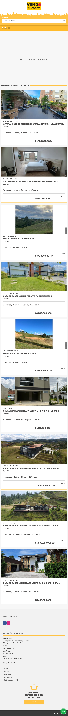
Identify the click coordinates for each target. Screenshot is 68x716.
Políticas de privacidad (11, 680)
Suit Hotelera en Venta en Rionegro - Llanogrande (30, 181)
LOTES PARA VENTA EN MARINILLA (19, 239)
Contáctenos (8, 677)
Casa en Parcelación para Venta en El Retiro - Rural (31, 526)
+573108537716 (8, 648)
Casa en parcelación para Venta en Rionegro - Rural (31, 583)
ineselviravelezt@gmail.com (12, 659)
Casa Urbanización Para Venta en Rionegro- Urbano (31, 411)
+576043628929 (8, 653)
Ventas (6, 671)
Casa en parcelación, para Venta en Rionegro (27, 296)
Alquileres (7, 674)
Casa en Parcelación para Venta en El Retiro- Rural (31, 468)
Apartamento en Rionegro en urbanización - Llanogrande (34, 124)
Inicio (6, 669)
